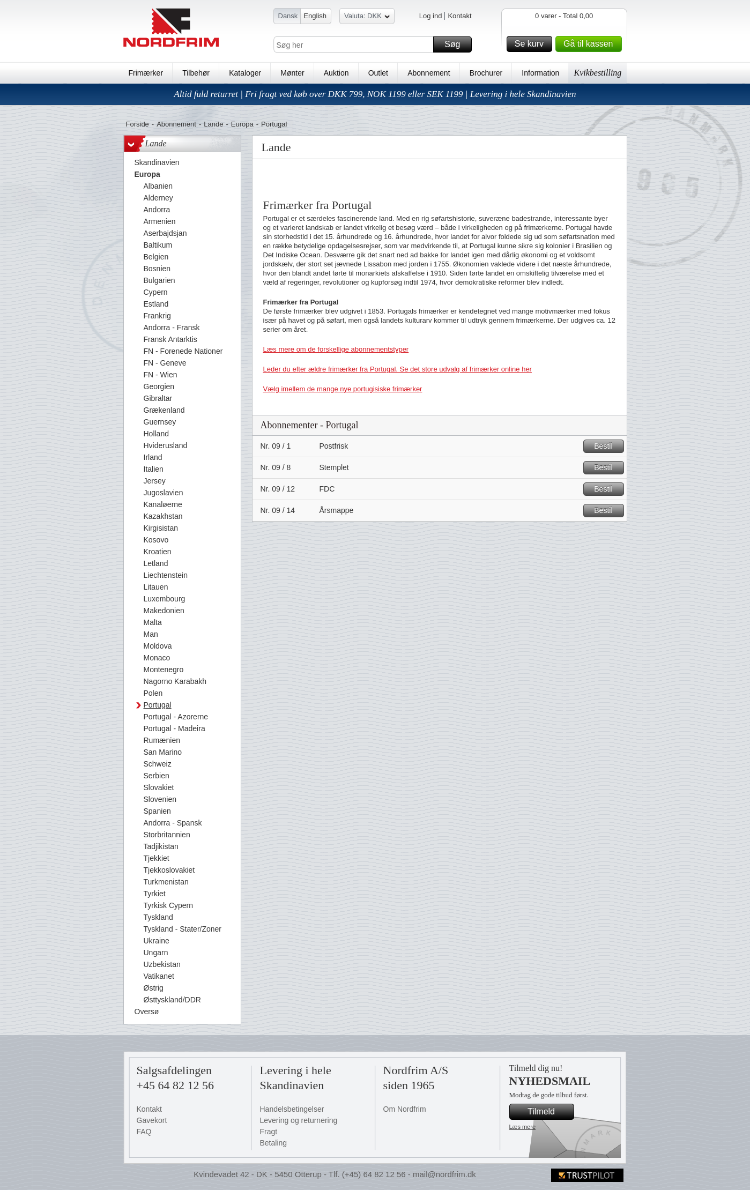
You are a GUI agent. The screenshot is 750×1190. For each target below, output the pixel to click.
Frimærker (146, 73)
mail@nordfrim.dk (444, 1174)
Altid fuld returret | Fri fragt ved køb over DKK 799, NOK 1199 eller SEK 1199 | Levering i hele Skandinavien (375, 94)
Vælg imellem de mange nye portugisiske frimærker (342, 389)
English (314, 16)
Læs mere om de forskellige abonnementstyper (336, 349)
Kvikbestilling (597, 72)
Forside (137, 124)
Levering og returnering (299, 1120)
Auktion (336, 73)
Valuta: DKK (367, 17)
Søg (456, 44)
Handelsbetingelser (292, 1109)
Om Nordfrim (404, 1109)
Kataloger (245, 73)
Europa (242, 124)
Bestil (607, 446)
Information (540, 73)
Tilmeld (549, 1112)
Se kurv (532, 44)
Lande (213, 124)
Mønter (292, 73)
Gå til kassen (590, 44)
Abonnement (428, 73)
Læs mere (522, 1127)
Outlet (378, 73)
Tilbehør (196, 73)
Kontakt (459, 16)
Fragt (269, 1131)
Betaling (273, 1143)
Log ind (430, 16)
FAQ (144, 1131)
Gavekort (152, 1120)
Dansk (288, 16)
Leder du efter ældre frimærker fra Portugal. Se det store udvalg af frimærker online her (397, 369)
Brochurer (486, 73)
